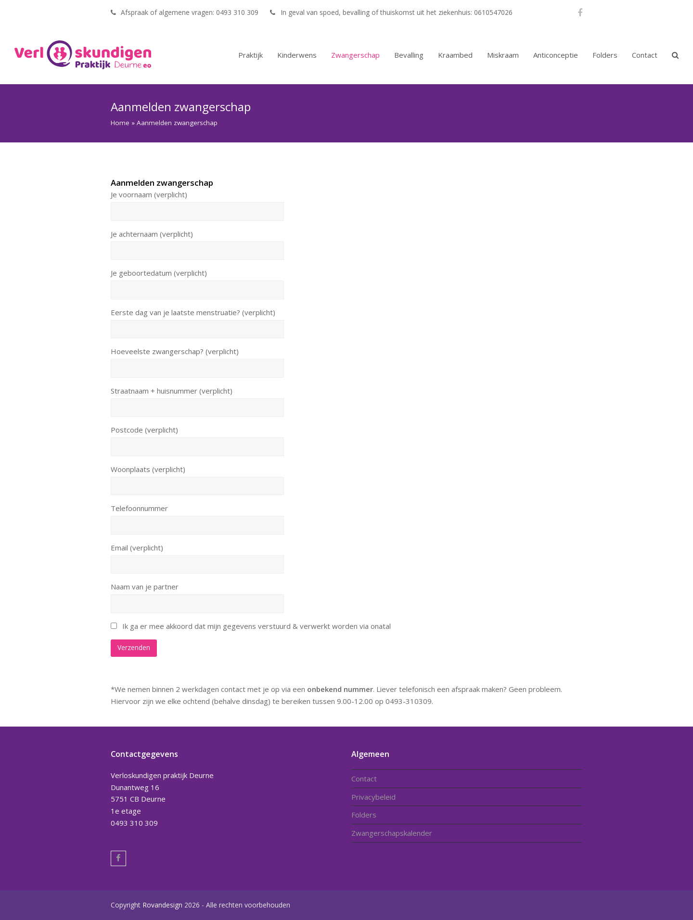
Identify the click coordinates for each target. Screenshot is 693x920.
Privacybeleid (373, 797)
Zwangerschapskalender (391, 833)
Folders (363, 814)
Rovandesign (162, 904)
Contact (364, 778)
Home (120, 122)
